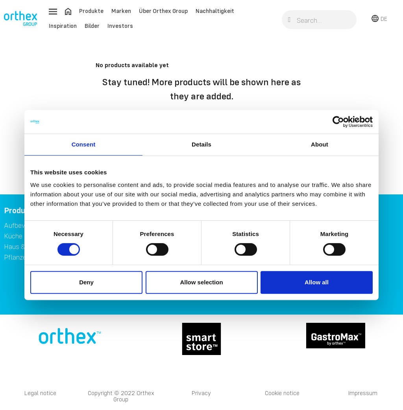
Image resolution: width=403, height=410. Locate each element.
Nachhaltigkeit (215, 11)
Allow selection (201, 282)
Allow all (317, 282)
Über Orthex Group (163, 11)
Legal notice (40, 393)
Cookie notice (282, 393)
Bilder (92, 25)
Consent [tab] (84, 144)
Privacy (201, 393)
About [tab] (319, 144)
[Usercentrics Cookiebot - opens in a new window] (338, 122)
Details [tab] (201, 144)
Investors (120, 25)
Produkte (91, 11)
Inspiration (63, 25)
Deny (86, 282)
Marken (121, 11)
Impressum (362, 393)
